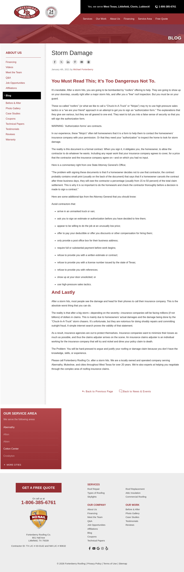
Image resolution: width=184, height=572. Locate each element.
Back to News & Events (135, 391)
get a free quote (38, 488)
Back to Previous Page (97, 391)
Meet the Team (14, 72)
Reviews (10, 134)
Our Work (101, 19)
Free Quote (161, 19)
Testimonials (12, 129)
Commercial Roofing (136, 496)
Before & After (13, 103)
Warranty (11, 139)
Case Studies (13, 113)
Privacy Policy (94, 563)
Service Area (145, 19)
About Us (115, 19)
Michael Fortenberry (83, 69)
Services (87, 19)
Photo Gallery (13, 108)
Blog (8, 95)
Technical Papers (15, 124)
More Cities (14, 465)
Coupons (11, 118)
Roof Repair (93, 489)
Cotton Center (11, 448)
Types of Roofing (96, 493)
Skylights (92, 496)
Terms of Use (110, 563)
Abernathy (9, 427)
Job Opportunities (15, 83)
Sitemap (123, 563)
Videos (9, 67)
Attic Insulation (133, 493)
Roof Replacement (135, 489)
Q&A (8, 77)
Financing (129, 19)
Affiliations (11, 88)
